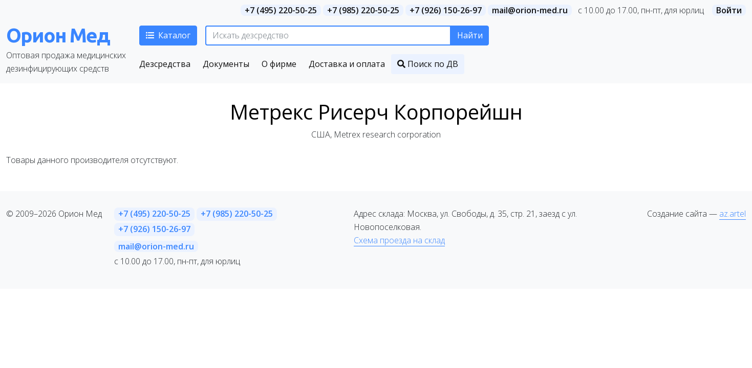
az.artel (732, 213)
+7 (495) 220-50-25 (281, 10)
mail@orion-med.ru (530, 10)
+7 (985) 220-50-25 (363, 10)
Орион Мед (58, 35)
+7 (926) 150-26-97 (446, 10)
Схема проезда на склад (399, 240)
